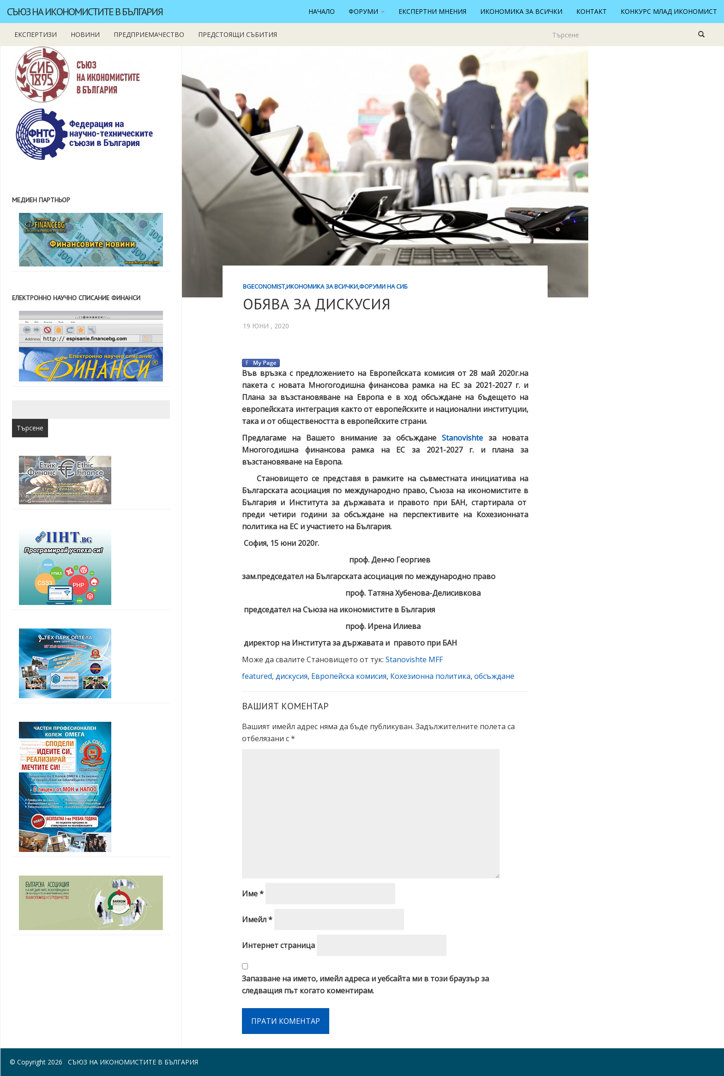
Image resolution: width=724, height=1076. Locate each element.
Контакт (591, 11)
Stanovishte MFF (414, 659)
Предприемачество (149, 34)
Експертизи (35, 34)
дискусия (292, 676)
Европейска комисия (348, 676)
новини (85, 34)
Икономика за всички (521, 11)
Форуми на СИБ (383, 286)
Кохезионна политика (430, 676)
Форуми (367, 11)
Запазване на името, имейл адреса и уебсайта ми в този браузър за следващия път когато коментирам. (365, 984)
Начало (321, 11)
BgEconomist (264, 286)
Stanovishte (462, 438)
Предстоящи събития (237, 34)
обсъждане (494, 676)
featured (257, 676)
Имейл (257, 919)
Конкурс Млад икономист (669, 11)
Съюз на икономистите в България (85, 11)
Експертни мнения (432, 11)
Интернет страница (278, 945)
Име (253, 894)
